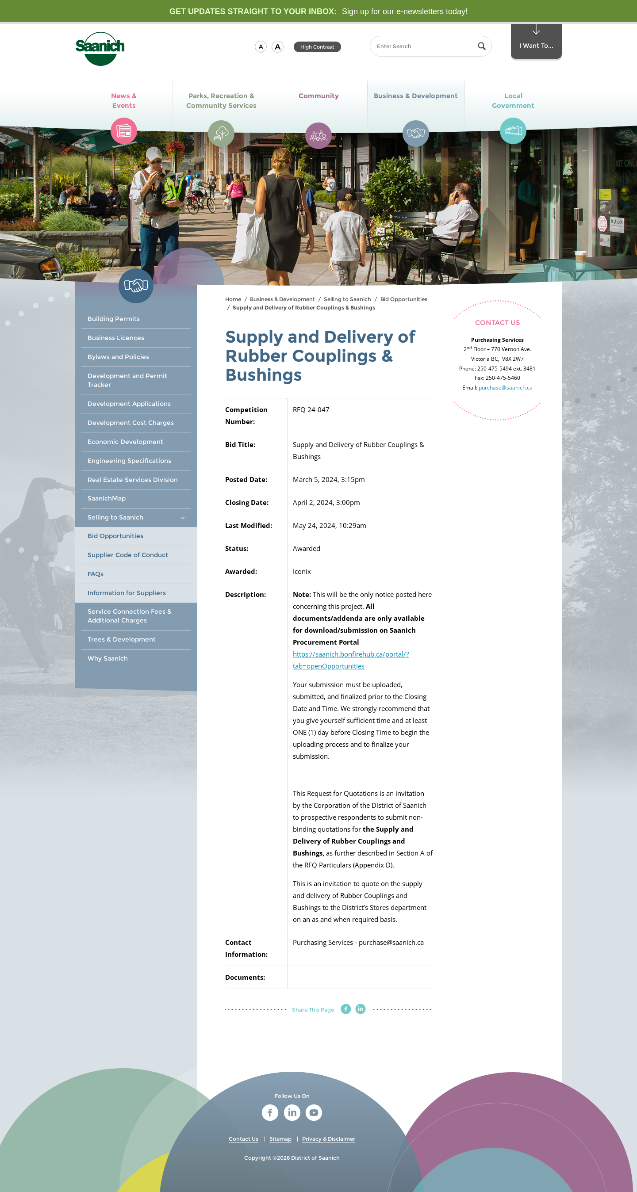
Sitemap (280, 1138)
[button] (261, 47)
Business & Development (282, 299)
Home (233, 299)
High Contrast (317, 47)
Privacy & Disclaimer (328, 1138)
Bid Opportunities (403, 299)
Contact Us (243, 1138)
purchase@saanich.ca (506, 387)
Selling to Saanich (347, 299)
